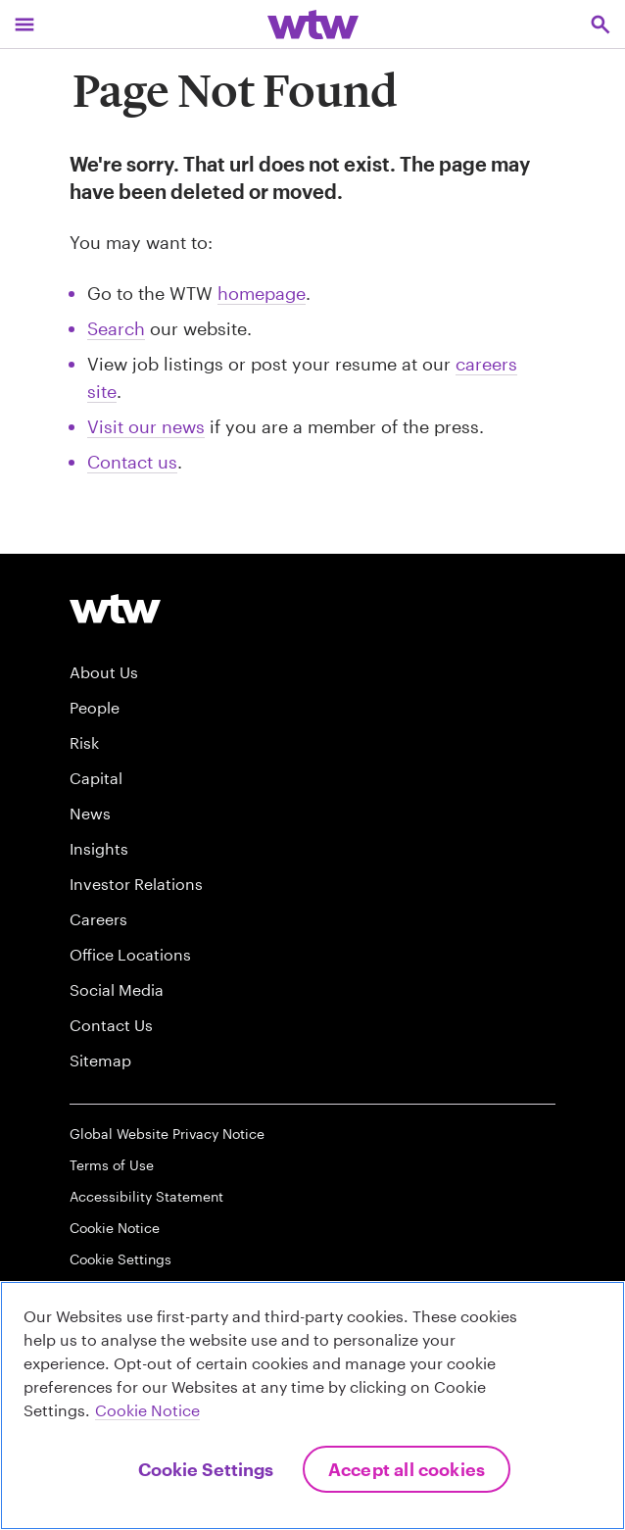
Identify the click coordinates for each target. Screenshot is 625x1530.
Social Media (117, 989)
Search (116, 328)
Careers (98, 919)
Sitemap (100, 1060)
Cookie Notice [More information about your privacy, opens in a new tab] (147, 1410)
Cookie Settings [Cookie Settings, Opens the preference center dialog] (205, 1469)
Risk (84, 742)
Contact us (132, 461)
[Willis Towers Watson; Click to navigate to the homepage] (313, 24)
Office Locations (130, 954)
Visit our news (146, 426)
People (95, 707)
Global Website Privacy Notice (167, 1133)
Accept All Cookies (406, 1469)
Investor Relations (136, 883)
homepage (261, 293)
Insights (99, 848)
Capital (96, 777)
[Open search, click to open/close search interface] (600, 24)
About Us (104, 672)
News (90, 813)
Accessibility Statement (146, 1196)
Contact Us (111, 1024)
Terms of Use (112, 1165)
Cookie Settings (120, 1259)
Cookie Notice (115, 1227)
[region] (312, 1405)
